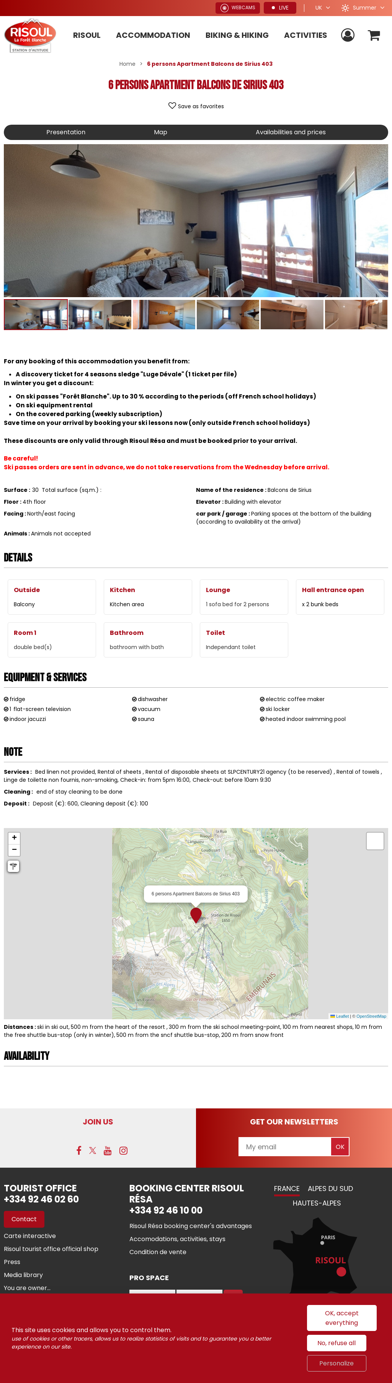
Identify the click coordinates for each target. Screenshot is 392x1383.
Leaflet (339, 1016)
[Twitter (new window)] (92, 1150)
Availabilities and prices (291, 132)
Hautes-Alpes (317, 1203)
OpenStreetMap (371, 1016)
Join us (98, 1121)
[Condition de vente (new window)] (157, 1252)
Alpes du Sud (330, 1188)
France (287, 1188)
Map (160, 132)
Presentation (65, 132)
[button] (374, 35)
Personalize (336, 1363)
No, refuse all (336, 1343)
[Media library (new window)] (23, 1275)
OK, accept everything (342, 1318)
